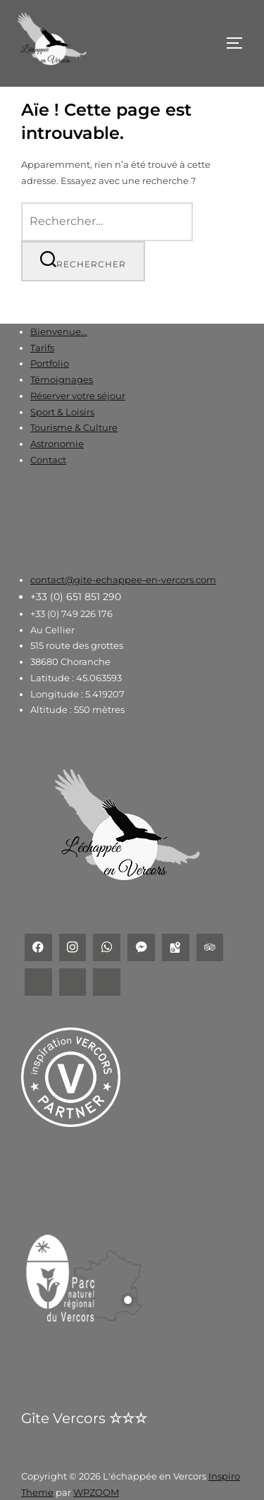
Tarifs (42, 347)
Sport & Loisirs (62, 411)
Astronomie (57, 443)
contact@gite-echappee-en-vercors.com (123, 579)
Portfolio (49, 363)
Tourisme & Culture (74, 427)
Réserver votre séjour (77, 395)
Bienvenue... (58, 331)
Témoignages (61, 379)
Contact (48, 459)
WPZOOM (96, 1492)
